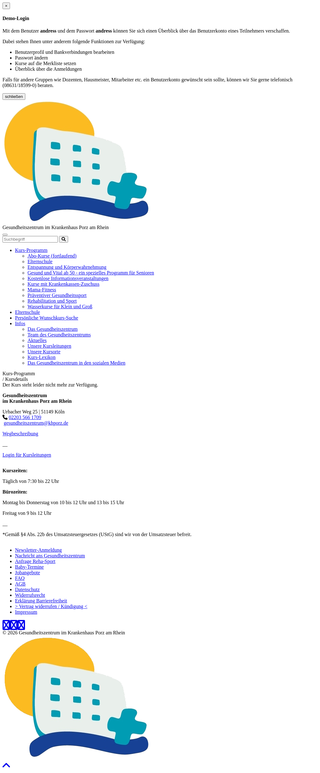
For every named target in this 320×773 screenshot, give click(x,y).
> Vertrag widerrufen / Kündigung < (51, 606)
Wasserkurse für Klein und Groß (60, 306)
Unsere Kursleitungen (49, 346)
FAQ (20, 578)
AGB (20, 583)
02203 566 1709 (25, 417)
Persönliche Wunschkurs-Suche (46, 317)
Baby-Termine (29, 567)
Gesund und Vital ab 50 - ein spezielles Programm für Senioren (91, 272)
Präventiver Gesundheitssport (57, 295)
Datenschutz (27, 589)
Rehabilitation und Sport (52, 301)
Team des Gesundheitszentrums (59, 334)
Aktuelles (37, 340)
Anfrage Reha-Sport (35, 561)
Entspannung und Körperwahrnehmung (67, 267)
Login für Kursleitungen (26, 455)
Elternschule (40, 261)
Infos (20, 323)
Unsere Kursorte (44, 351)
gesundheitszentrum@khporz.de (36, 423)
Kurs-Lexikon (42, 357)
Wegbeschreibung (20, 433)
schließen (14, 96)
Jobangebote (27, 572)
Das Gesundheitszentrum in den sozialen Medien (76, 363)
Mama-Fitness (42, 289)
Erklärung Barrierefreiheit (41, 600)
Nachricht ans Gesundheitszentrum (50, 555)
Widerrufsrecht (30, 595)
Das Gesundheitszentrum (53, 329)
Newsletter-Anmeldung (38, 550)
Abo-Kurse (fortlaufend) (52, 256)
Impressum (26, 612)
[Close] (6, 6)
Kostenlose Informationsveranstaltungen (68, 278)
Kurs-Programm (31, 250)
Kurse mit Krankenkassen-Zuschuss (63, 284)
